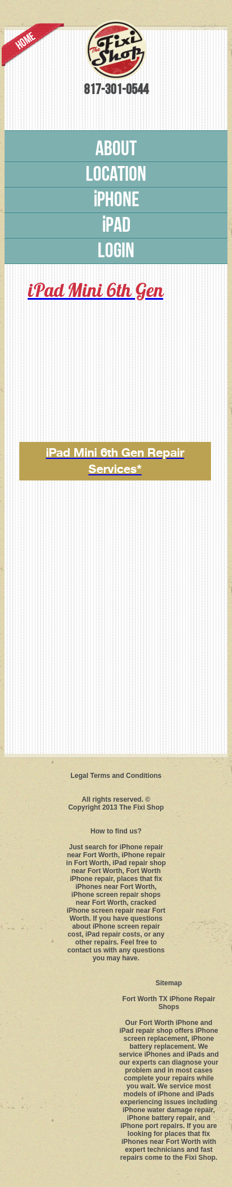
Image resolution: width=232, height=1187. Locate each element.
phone (116, 200)
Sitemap (168, 983)
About (116, 149)
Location (116, 174)
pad (116, 225)
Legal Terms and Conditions (115, 776)
